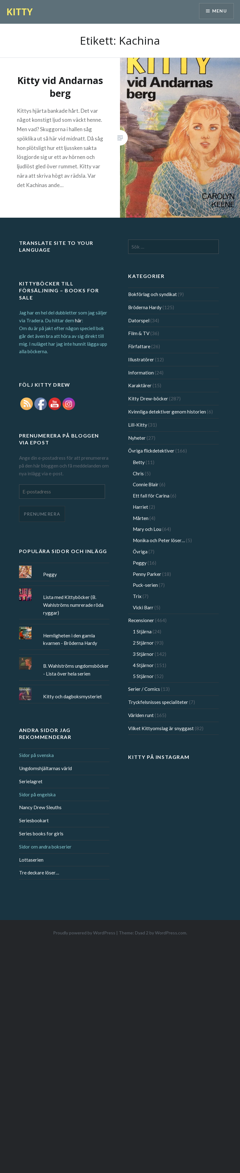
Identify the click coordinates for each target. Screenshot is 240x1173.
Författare (139, 346)
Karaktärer (140, 385)
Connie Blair (145, 484)
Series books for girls (41, 833)
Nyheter (137, 438)
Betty (139, 462)
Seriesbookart (34, 820)
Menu (219, 11)
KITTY (19, 11)
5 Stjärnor (143, 676)
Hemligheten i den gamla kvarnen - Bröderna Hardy (70, 639)
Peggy (140, 563)
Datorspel (138, 320)
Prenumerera (42, 514)
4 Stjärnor (143, 665)
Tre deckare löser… (39, 872)
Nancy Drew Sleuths (40, 807)
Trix (137, 596)
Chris (138, 473)
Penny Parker (147, 574)
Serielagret (30, 781)
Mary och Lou (147, 529)
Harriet (140, 507)
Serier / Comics (144, 689)
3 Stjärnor (143, 654)
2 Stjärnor (143, 643)
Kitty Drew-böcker (148, 398)
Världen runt (141, 715)
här (78, 320)
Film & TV (138, 333)
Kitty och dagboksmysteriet (72, 696)
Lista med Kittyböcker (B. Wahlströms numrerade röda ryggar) (73, 605)
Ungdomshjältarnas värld (45, 768)
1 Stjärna (142, 631)
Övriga (140, 551)
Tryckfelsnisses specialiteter (158, 702)
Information (141, 372)
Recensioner (141, 620)
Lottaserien (31, 860)
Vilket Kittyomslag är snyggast (161, 728)
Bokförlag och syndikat (152, 294)
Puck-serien (145, 585)
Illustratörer (141, 359)
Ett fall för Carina (151, 495)
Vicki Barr (143, 607)
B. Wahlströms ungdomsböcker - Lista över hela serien (76, 669)
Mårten (140, 518)
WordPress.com (170, 932)
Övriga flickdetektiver (151, 450)
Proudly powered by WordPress (84, 932)
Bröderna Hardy (145, 307)
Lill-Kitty (137, 425)
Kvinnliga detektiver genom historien (167, 411)
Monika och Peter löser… (159, 540)
